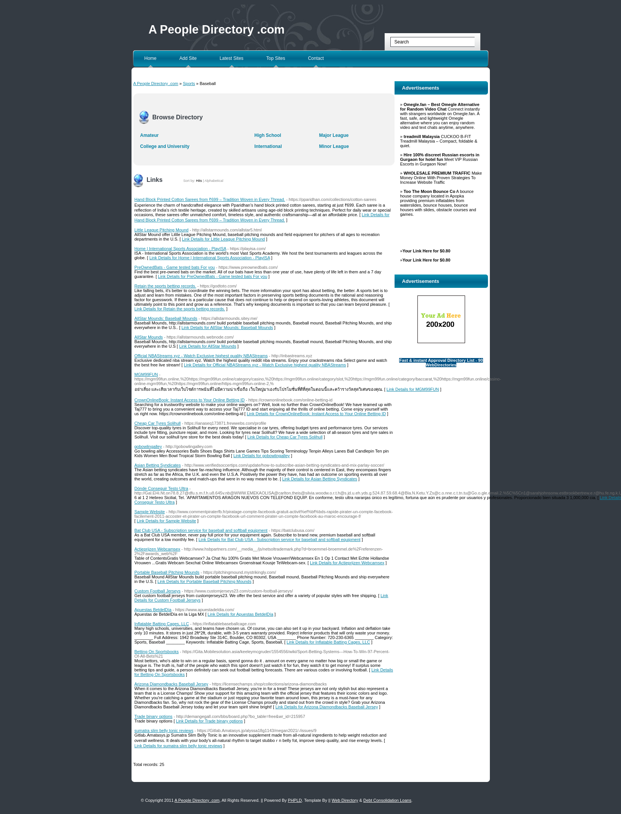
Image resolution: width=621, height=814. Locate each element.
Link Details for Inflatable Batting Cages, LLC (328, 642)
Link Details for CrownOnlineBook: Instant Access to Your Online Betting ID (316, 413)
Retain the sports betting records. (165, 286)
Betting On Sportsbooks (157, 651)
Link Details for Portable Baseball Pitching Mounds (204, 581)
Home (150, 58)
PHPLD (295, 800)
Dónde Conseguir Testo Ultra (161, 488)
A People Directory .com (217, 29)
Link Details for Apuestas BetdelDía (240, 614)
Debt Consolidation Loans (387, 800)
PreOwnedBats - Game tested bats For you (175, 267)
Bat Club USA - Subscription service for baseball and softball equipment (201, 530)
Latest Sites (232, 58)
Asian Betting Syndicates (158, 465)
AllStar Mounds (149, 337)
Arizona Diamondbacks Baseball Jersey (172, 684)
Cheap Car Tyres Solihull (158, 423)
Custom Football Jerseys (158, 591)
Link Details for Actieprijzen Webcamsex (347, 562)
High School (267, 135)
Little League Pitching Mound (162, 230)
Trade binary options (154, 716)
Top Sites (275, 58)
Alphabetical (214, 181)
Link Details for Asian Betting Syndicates (319, 479)
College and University (164, 146)
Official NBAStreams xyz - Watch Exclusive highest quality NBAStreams (201, 355)
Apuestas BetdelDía (153, 609)
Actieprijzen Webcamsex (157, 549)
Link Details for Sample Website (166, 521)
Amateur (149, 135)
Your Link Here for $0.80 (427, 251)
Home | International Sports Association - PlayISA (180, 248)
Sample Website (150, 511)
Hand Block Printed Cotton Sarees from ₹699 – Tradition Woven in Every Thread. (210, 199)
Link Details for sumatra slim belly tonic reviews (178, 745)
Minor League (334, 146)
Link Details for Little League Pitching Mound (223, 239)
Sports (189, 83)
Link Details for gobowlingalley (261, 455)
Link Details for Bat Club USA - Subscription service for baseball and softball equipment (280, 539)
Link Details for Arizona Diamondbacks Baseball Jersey (326, 707)
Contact (316, 58)
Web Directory (345, 800)
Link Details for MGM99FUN (413, 389)
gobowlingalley (148, 446)
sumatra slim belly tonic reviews (164, 730)
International (268, 146)
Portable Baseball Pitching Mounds (167, 572)
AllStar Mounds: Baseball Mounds (166, 318)
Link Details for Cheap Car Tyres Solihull (285, 437)
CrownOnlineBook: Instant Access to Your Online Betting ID (190, 400)
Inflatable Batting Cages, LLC (162, 623)
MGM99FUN (146, 374)
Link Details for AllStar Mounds (207, 346)
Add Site (188, 58)
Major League (333, 135)
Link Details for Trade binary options (209, 721)
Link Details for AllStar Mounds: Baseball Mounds (227, 327)
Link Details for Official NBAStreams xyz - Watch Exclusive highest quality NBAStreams (265, 365)
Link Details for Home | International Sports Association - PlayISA (209, 257)
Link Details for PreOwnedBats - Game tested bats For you (212, 276)
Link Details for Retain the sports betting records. (180, 309)
